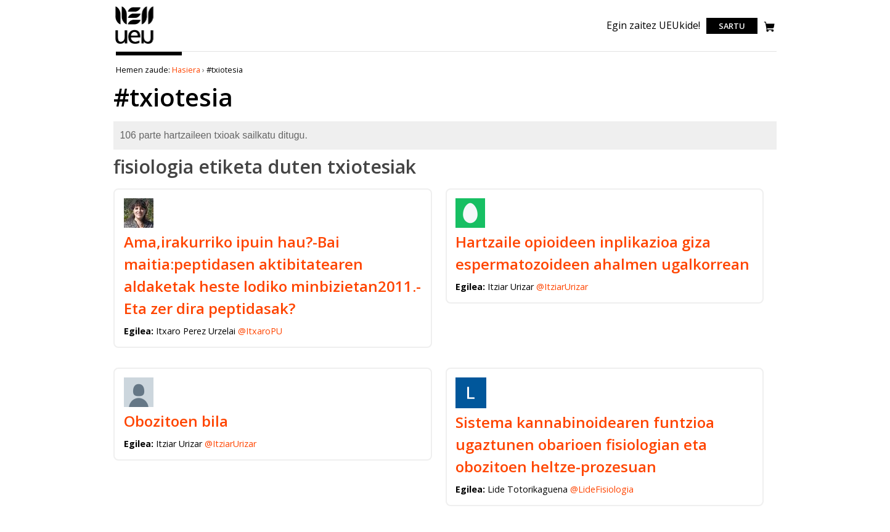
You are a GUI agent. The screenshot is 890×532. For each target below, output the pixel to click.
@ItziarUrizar (562, 286)
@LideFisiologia (602, 489)
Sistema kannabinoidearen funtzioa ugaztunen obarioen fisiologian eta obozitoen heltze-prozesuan (584, 444)
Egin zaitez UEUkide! (653, 25)
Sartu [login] (732, 25)
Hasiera (186, 69)
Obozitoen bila (176, 421)
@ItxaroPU (260, 331)
